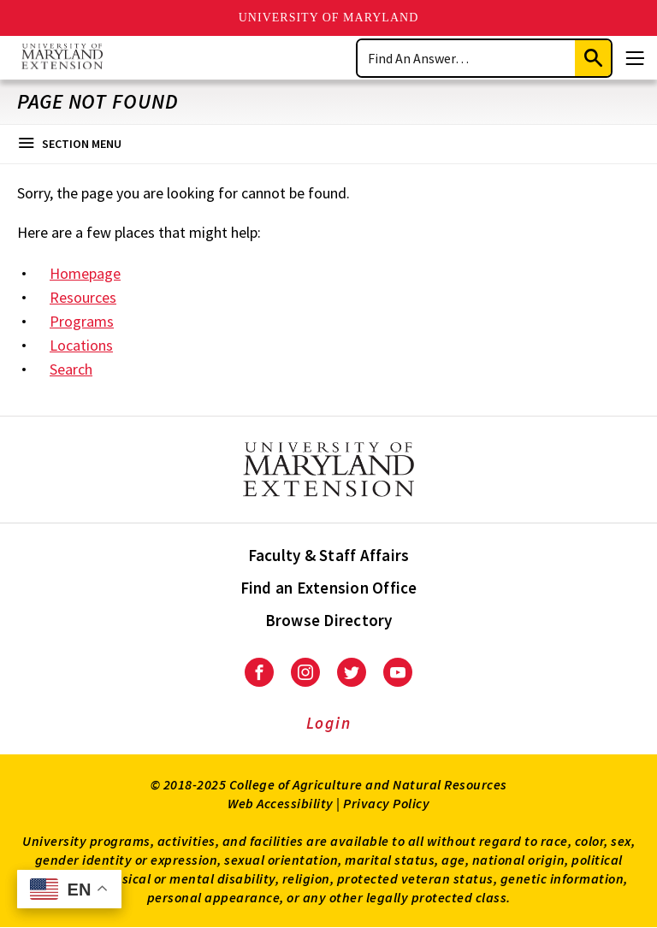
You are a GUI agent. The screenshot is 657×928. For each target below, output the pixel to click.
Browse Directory (329, 620)
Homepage (85, 273)
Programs (82, 321)
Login (329, 722)
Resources (83, 297)
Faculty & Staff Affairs (329, 555)
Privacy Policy (386, 803)
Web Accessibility (281, 803)
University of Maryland (329, 17)
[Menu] (635, 58)
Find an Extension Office (328, 587)
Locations (81, 345)
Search (71, 369)
